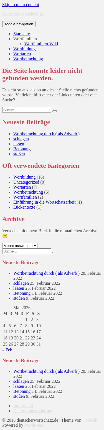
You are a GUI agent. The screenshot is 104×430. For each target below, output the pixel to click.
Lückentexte (24, 207)
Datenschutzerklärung (32, 410)
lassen (18, 143)
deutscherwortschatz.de (23, 14)
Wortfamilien (25, 38)
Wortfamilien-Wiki (41, 43)
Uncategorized (26, 182)
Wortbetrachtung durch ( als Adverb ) (46, 133)
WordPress (34, 425)
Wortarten (22, 53)
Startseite (21, 33)
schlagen (21, 138)
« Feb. (7, 350)
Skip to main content (20, 4)
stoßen (19, 153)
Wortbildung (24, 48)
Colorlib (89, 420)
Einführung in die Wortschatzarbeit (44, 202)
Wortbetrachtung (28, 58)
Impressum (23, 405)
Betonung (22, 148)
